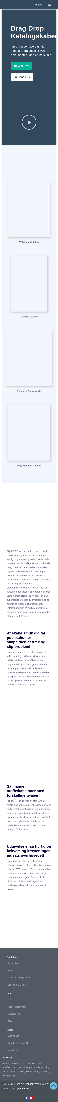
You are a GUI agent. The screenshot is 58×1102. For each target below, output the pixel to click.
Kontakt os (13, 1050)
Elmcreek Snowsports (29, 391)
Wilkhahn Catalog (29, 242)
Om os (11, 999)
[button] (49, 4)
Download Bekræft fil (18, 1043)
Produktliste (13, 963)
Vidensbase (13, 1036)
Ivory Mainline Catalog (29, 465)
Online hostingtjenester (19, 977)
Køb (10, 970)
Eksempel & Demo (17, 985)
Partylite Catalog (29, 316)
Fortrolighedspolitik (17, 1007)
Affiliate (11, 1021)
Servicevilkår (14, 1014)
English (38, 4)
